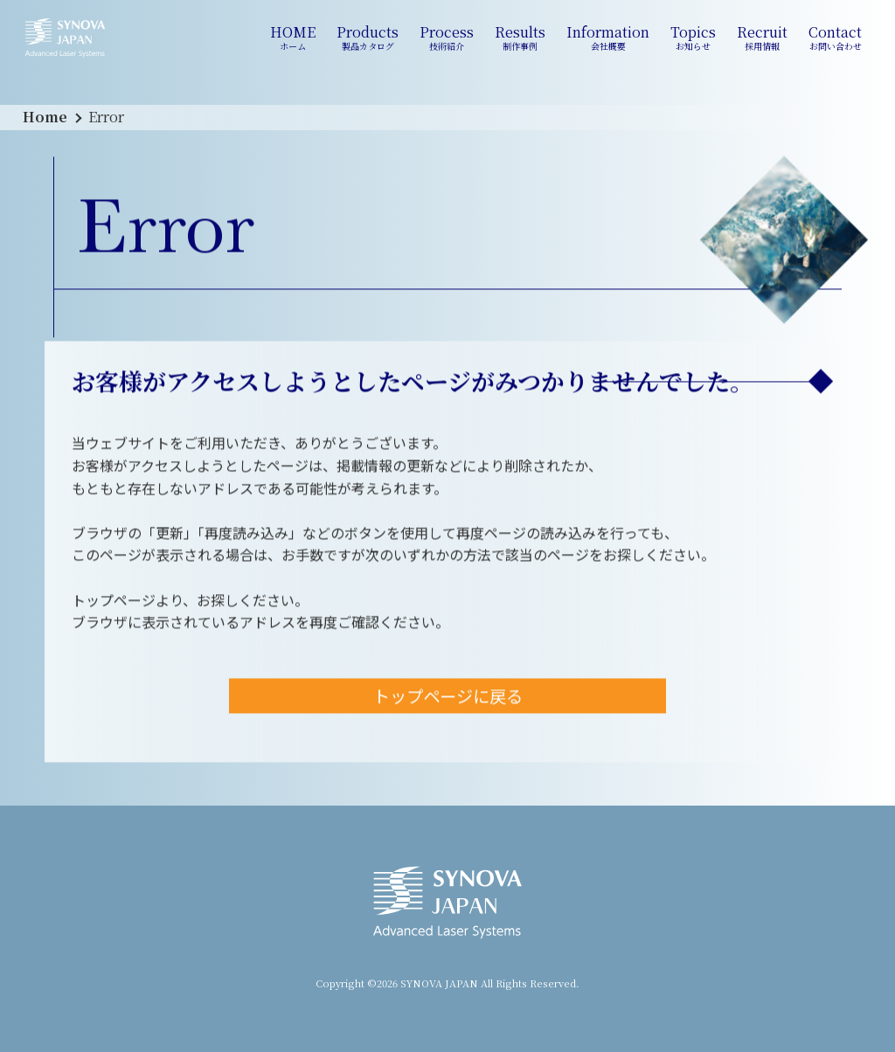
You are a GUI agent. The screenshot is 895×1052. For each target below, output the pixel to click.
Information (607, 37)
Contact (835, 37)
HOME (293, 37)
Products (367, 37)
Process (447, 37)
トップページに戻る (448, 698)
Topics (693, 37)
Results (520, 37)
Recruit (762, 37)
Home (45, 117)
